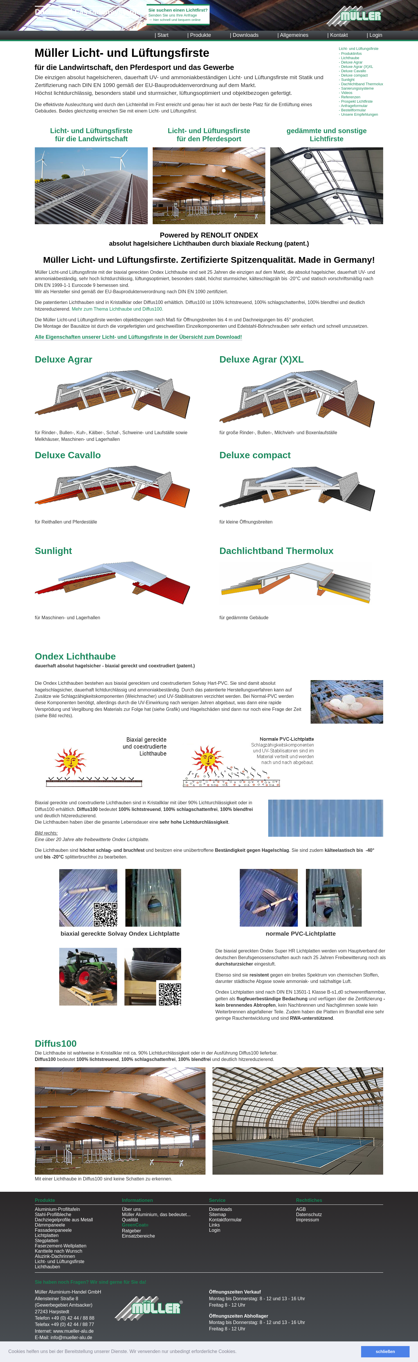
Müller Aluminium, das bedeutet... (156, 1214)
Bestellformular (352, 110)
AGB (301, 1209)
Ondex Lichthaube (75, 656)
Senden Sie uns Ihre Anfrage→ (199, 18)
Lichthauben (47, 1266)
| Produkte (199, 35)
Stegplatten (46, 1240)
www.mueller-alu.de (73, 1331)
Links (214, 1224)
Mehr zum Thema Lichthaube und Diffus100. (117, 309)
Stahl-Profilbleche (53, 1214)
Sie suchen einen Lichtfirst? (203, 10)
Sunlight (346, 79)
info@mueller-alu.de (71, 1337)
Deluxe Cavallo (352, 71)
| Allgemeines (293, 35)
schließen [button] (385, 1351)
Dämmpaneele (50, 1224)
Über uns (131, 1209)
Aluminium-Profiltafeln (57, 1209)
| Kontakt (337, 35)
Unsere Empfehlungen (358, 114)
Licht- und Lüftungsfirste (59, 1261)
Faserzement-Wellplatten (61, 1245)
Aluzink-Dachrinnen (55, 1256)
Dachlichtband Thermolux (361, 84)
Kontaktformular (225, 1219)
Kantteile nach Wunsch (58, 1251)
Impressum (307, 1219)
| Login (374, 35)
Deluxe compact (353, 75)
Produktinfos (350, 53)
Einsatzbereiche (138, 1236)
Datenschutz (309, 1214)
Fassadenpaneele (53, 1230)
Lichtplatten (47, 1235)
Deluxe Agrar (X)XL (356, 66)
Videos (345, 92)
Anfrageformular (353, 106)
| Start (162, 35)
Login (214, 1230)
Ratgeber (131, 1230)
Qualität (130, 1219)
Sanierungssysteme (356, 88)
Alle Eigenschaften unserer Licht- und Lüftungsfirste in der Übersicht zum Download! (138, 337)
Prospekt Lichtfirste (356, 101)
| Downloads (244, 35)
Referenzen (349, 97)
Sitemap (217, 1214)
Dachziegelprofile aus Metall (64, 1219)
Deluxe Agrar (351, 62)
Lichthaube (349, 58)
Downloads (220, 1209)
